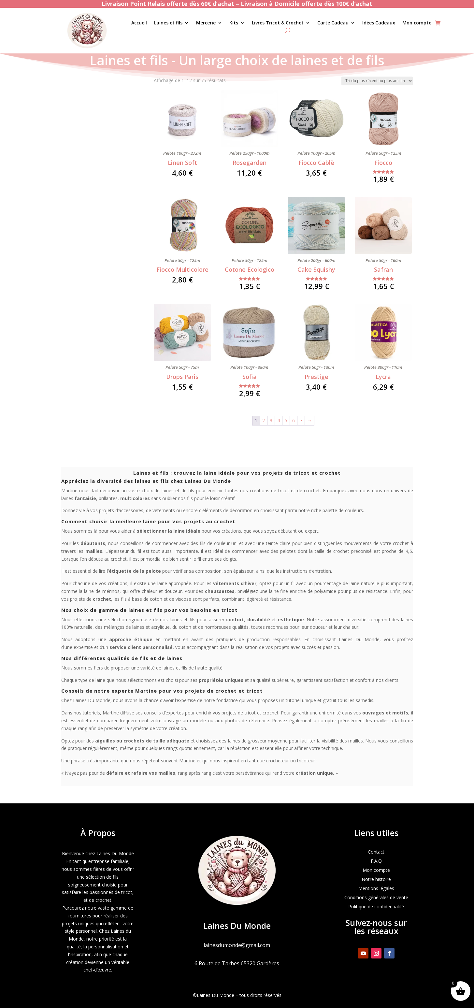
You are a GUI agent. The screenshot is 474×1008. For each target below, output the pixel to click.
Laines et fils (168, 23)
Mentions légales (376, 888)
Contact (376, 852)
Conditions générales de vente (376, 897)
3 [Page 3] (271, 420)
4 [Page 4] (278, 420)
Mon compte (416, 23)
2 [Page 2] (263, 420)
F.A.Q (376, 861)
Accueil (139, 23)
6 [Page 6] (293, 420)
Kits (233, 23)
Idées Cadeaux (378, 23)
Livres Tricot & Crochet (278, 23)
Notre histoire (376, 879)
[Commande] (377, 81)
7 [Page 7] (301, 420)
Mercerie (206, 23)
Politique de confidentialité (376, 906)
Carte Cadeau (333, 23)
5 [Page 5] (286, 420)
